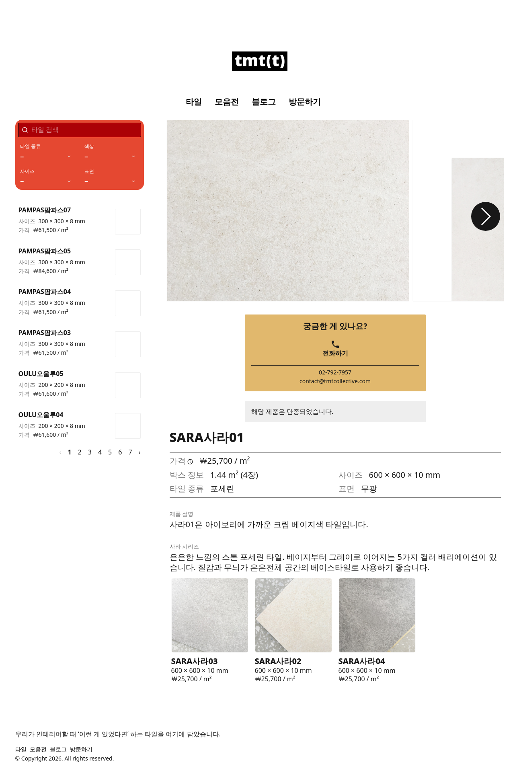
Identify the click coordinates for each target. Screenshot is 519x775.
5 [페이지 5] (110, 452)
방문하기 (305, 102)
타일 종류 (30, 146)
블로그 (264, 102)
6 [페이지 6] (120, 452)
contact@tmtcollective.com (335, 381)
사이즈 (27, 171)
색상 (89, 146)
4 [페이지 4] (100, 452)
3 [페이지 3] (90, 452)
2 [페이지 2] (80, 452)
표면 (89, 171)
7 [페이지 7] (130, 452)
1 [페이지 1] (69, 452)
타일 (194, 102)
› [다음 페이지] (140, 452)
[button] (485, 216)
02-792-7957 (335, 372)
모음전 (227, 102)
